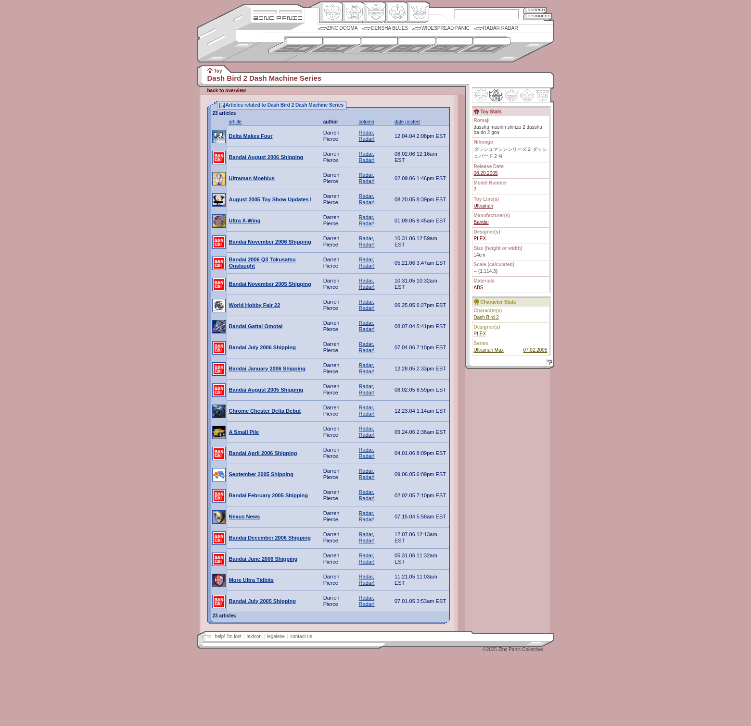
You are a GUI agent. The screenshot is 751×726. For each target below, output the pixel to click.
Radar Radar (500, 28)
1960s (333, 45)
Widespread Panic (445, 28)
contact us (301, 636)
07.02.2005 (535, 350)
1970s (370, 45)
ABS (479, 287)
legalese (276, 636)
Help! (548, 364)
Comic (417, 12)
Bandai (481, 222)
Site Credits (278, 10)
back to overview (226, 90)
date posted (407, 121)
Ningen (395, 12)
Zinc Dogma (342, 28)
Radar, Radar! (367, 136)
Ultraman (484, 206)
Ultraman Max (489, 350)
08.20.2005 (486, 173)
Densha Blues (389, 28)
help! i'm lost (228, 636)
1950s (295, 45)
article (235, 121)
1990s (445, 45)
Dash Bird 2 (486, 317)
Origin (330, 12)
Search (535, 10)
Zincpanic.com (278, 17)
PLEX (480, 238)
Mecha (374, 12)
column (366, 121)
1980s (408, 45)
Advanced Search (537, 16)
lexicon (254, 636)
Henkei (352, 12)
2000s (483, 45)
